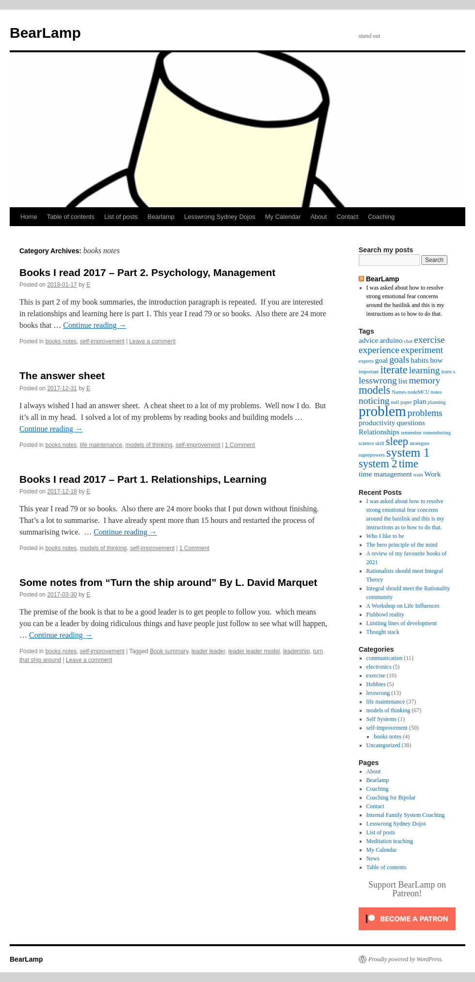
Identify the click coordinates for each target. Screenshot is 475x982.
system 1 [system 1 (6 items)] (407, 452)
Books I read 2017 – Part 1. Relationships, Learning (143, 479)
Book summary (169, 651)
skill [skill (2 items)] (379, 443)
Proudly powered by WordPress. (405, 959)
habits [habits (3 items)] (419, 360)
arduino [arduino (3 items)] (391, 340)
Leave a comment (152, 341)
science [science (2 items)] (366, 443)
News (373, 858)
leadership (296, 651)
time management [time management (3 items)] (385, 474)
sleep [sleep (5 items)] (397, 441)
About (318, 216)
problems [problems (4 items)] (425, 413)
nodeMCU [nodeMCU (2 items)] (418, 392)
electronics (379, 666)
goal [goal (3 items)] (381, 360)
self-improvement (102, 341)
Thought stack (382, 632)
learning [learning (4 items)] (424, 370)
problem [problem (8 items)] (382, 411)
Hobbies (376, 684)
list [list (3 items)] (403, 381)
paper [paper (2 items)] (406, 402)
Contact (347, 216)
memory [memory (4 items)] (425, 380)
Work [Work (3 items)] (433, 474)
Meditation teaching (389, 841)
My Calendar (283, 216)
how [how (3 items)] (436, 360)
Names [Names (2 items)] (399, 392)
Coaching (381, 216)
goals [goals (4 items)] (399, 359)
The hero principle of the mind (402, 544)
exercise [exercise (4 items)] (429, 340)
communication (384, 658)
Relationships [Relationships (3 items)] (379, 432)
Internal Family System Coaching (405, 815)
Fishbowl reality (385, 614)
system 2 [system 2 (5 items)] (378, 464)
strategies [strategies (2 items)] (419, 443)
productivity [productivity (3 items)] (377, 422)
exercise (375, 675)
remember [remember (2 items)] (411, 432)
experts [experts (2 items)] (366, 361)
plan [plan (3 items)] (420, 401)
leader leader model (254, 651)
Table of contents (71, 216)
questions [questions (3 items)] (410, 422)
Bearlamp (160, 216)
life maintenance (101, 445)
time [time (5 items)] (408, 464)
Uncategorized (383, 745)
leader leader (208, 651)
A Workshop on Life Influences (403, 605)
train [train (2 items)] (418, 474)
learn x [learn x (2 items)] (448, 371)
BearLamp (45, 33)
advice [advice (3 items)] (368, 340)
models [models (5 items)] (374, 390)
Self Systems (381, 719)
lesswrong (378, 693)
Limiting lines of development (401, 623)
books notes (61, 341)
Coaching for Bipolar (391, 797)
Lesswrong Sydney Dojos (219, 216)
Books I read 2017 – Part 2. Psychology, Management (147, 272)
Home (28, 216)
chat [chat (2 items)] (408, 341)
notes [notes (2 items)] (436, 392)
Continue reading (95, 325)
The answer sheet (62, 375)
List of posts (121, 216)
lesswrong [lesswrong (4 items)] (378, 380)
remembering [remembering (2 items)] (437, 432)
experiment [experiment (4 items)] (422, 350)
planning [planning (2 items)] (436, 402)
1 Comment (240, 445)
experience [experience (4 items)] (379, 350)
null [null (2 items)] (395, 402)
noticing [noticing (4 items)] (374, 401)
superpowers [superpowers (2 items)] (372, 455)
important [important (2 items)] (369, 371)
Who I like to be (385, 536)
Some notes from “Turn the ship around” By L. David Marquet (168, 582)
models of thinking (149, 445)
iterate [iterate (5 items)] (393, 370)
